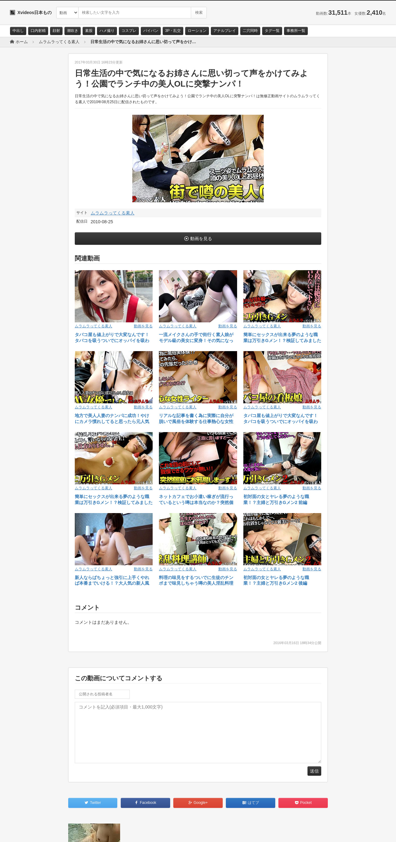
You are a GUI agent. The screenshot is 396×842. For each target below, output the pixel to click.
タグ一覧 (272, 30)
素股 (89, 30)
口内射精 (38, 30)
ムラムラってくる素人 (113, 212)
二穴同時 (250, 30)
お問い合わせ (26, 832)
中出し (18, 30)
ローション (197, 30)
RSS (80, 832)
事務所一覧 (296, 30)
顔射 (56, 30)
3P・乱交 (173, 30)
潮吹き (72, 30)
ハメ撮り (106, 30)
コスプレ (128, 30)
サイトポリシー (57, 832)
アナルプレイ (224, 30)
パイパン (150, 30)
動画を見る (201, 238)
